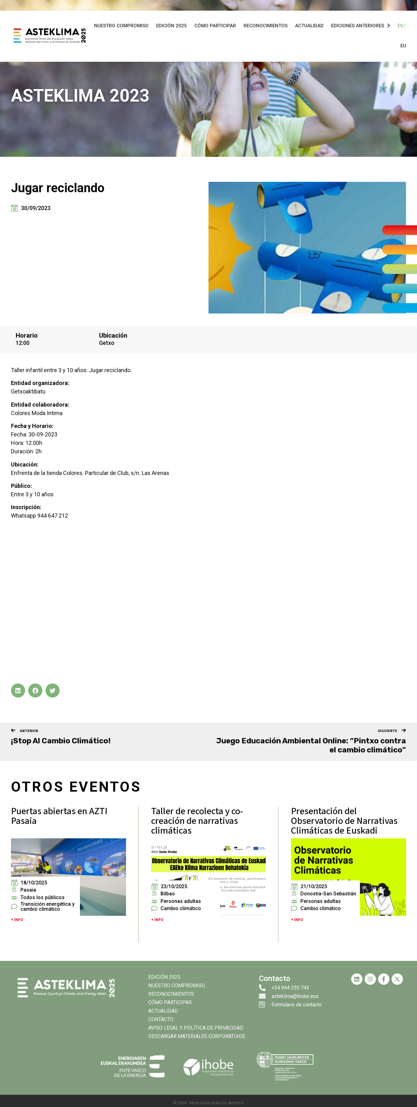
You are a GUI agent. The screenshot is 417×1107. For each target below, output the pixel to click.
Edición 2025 (171, 27)
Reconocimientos (266, 27)
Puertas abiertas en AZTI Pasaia (59, 816)
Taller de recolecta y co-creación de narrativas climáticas (197, 820)
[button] (18, 690)
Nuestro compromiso (121, 27)
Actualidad (309, 27)
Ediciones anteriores (360, 27)
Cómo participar (215, 27)
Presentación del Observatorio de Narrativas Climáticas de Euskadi (344, 820)
